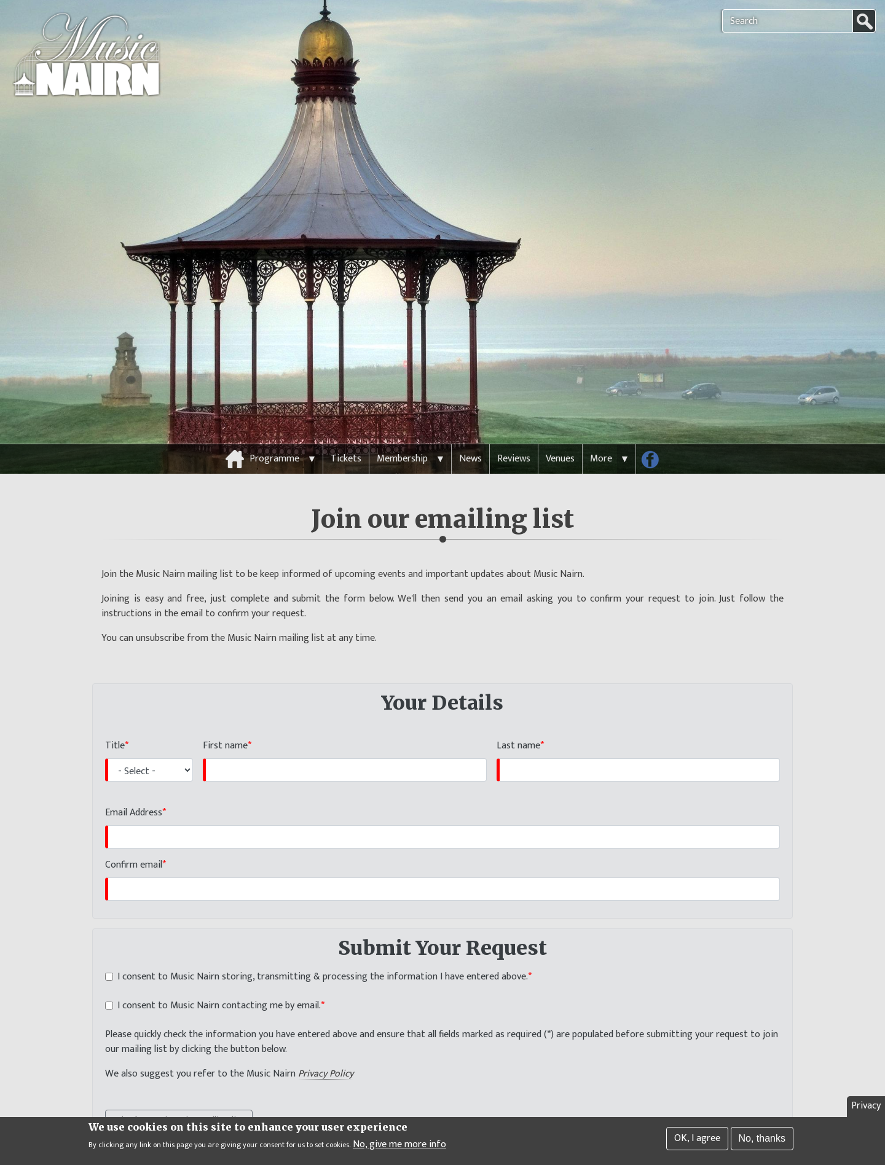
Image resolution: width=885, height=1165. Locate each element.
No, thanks (762, 1139)
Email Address (133, 790)
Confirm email (133, 842)
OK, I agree (697, 1139)
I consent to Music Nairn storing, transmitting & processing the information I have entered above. (322, 954)
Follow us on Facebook (654, 439)
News (470, 436)
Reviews (513, 436)
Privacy (866, 1107)
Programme (274, 436)
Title (115, 723)
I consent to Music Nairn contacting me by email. (219, 983)
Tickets (346, 436)
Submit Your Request (442, 925)
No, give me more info (399, 1145)
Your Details (442, 680)
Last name (518, 723)
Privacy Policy (325, 1052)
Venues (560, 436)
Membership (402, 436)
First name (225, 723)
